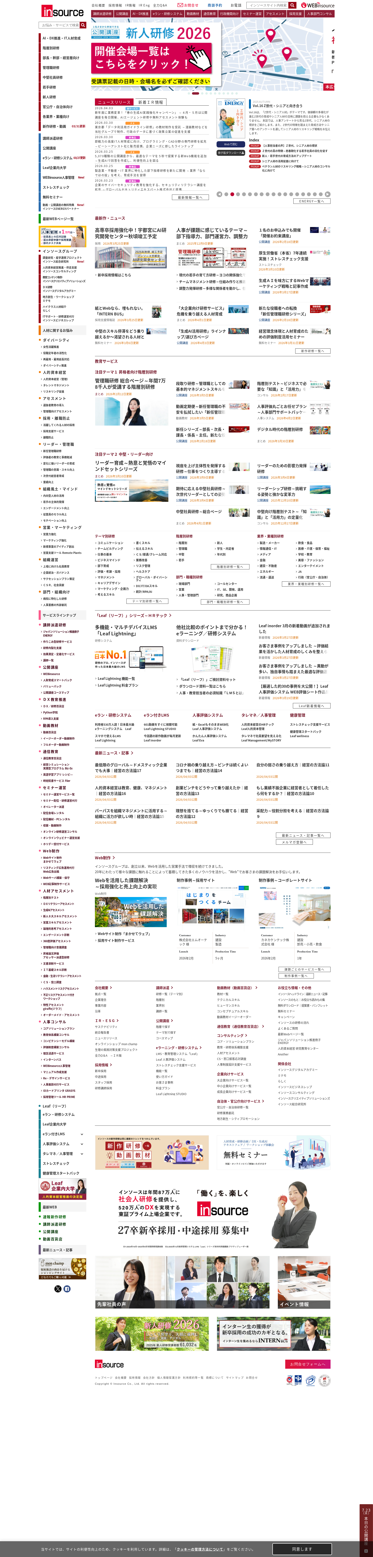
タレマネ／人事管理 (58, 1153)
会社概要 (98, 5)
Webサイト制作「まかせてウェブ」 (125, 933)
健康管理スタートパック (61, 1173)
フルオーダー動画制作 (56, 744)
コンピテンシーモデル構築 (59, 1041)
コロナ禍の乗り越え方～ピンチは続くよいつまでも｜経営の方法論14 (63, 1487)
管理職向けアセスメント (57, 411)
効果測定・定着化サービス (59, 654)
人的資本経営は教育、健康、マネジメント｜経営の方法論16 (63, 1459)
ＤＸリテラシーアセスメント (58, 904)
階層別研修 (51, 47)
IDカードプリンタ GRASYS (59, 1090)
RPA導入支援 (51, 718)
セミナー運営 (252, 13)
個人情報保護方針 (169, 1377)
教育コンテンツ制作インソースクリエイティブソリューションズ (64, 279)
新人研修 (49, 96)
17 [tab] (321, 194)
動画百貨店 (49, 732)
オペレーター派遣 (53, 807)
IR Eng (144, 5)
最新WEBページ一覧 (58, 218)
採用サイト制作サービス (116, 940)
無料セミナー (53, 197)
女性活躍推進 (51, 347)
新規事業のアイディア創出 (58, 546)
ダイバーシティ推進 (55, 365)
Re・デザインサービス (56, 1078)
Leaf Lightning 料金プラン (118, 685)
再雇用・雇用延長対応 (56, 359)
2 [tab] (198, 93)
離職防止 (48, 437)
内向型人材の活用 (53, 495)
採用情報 (115, 5)
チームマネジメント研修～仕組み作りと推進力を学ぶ (212, 281)
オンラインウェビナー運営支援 (61, 838)
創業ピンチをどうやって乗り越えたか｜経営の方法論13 (63, 1501)
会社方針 (149, 1377)
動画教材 (193, 13)
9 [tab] (228, 93)
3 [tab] (202, 93)
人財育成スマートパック (57, 680)
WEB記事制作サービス (56, 884)
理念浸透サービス (53, 1053)
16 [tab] (315, 194)
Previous (219, 194)
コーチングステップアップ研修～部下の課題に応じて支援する (63, 1313)
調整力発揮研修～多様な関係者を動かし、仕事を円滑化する (212, 288)
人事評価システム (56, 1143)
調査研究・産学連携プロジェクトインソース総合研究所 (62, 259)
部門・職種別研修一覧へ (225, 602)
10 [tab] (232, 93)
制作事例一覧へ (296, 976)
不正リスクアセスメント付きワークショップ (58, 996)
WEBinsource (51, 674)
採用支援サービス (53, 431)
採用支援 (295, 13)
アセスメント (275, 13)
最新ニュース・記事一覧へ (303, 835)
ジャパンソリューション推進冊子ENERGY (61, 633)
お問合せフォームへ (308, 1364)
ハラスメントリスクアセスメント (61, 988)
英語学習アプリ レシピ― (58, 774)
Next (328, 194)
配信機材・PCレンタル (56, 819)
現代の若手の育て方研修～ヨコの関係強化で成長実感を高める (212, 274)
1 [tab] (191, 93)
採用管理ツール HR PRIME (59, 1097)
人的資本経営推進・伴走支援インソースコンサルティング (60, 269)
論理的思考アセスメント (57, 928)
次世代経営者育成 (53, 476)
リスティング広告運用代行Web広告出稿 (58, 869)
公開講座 (49, 148)
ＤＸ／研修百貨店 (53, 706)
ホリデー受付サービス (56, 844)
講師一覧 (48, 660)
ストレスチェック (56, 187)
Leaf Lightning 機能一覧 (116, 678)
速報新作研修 (54, 1216)
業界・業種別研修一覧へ (306, 584)
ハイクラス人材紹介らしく (54, 308)
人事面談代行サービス (56, 1084)
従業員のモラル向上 (55, 514)
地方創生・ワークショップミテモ (58, 299)
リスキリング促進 (53, 391)
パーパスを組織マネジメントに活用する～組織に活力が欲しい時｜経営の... (63, 1473)
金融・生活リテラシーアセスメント (62, 976)
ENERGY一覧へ (312, 201)
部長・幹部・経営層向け (61, 57)
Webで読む (231, 144)
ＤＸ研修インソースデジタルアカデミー (59, 289)
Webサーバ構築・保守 (56, 878)
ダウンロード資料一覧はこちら (202, 686)
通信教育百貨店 (52, 758)
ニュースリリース (114, 102)
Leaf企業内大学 (54, 167)
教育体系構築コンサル (56, 1035)
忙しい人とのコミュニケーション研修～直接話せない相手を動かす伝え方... (63, 1248)
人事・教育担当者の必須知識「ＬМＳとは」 (212, 692)
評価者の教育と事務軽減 (57, 457)
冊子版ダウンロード (230, 153)
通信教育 (209, 13)
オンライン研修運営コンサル (60, 831)
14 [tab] (303, 194)
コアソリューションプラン (59, 1028)
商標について (215, 1377)
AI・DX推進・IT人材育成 (62, 38)
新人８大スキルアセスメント (60, 916)
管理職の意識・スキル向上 (59, 469)
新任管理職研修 (52, 451)
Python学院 (50, 712)
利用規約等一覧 (193, 1377)
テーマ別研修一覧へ (147, 601)
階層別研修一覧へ (230, 567)
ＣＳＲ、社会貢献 (53, 585)
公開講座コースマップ (56, 692)
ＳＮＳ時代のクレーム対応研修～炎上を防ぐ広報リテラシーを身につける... (63, 1291)
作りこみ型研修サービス (57, 641)
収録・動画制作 (52, 825)
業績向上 (48, 482)
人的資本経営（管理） (56, 379)
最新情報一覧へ (190, 197)
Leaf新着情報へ (312, 705)
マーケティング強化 (55, 540)
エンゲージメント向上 (56, 508)
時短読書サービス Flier (56, 781)
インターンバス (52, 1059)
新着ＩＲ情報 (150, 102)
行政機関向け (229, 13)
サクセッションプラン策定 (59, 579)
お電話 (236, 5)
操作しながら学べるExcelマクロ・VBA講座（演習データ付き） (63, 1418)
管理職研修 (51, 67)
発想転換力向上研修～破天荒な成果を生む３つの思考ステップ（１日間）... (63, 1235)
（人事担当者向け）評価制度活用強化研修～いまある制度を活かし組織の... (63, 1340)
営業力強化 (49, 534)
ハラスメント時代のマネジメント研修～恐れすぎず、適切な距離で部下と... (63, 1263)
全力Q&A (160, 5)
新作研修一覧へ (313, 351)
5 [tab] (211, 93)
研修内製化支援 (52, 648)
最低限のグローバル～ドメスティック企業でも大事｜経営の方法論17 (63, 1445)
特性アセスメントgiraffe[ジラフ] (53, 1007)
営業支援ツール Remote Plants (62, 553)
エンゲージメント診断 (56, 935)
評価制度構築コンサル (56, 1047)
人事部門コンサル (319, 13)
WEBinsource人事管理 (58, 177)
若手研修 (49, 87)
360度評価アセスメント (57, 941)
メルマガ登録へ (294, 842)
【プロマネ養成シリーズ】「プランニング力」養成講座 (63, 1404)
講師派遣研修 (53, 138)
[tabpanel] (212, 54)
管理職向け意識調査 (55, 947)
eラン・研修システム (64, 157)
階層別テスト (51, 897)
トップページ (104, 1377)
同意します (302, 1549)
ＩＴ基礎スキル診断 (55, 970)
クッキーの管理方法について (200, 1549)
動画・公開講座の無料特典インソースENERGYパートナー (61, 207)
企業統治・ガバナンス (56, 572)
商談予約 (215, 5)
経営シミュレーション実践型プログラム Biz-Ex (58, 766)
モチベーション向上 (55, 520)
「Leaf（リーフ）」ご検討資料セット (207, 679)
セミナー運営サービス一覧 (59, 794)
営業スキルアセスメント (57, 922)
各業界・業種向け (56, 116)
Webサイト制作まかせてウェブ (52, 859)
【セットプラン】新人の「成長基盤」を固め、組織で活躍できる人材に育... (63, 1390)
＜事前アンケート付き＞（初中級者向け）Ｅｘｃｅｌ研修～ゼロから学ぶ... (63, 1355)
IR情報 (130, 5)
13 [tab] (297, 194)
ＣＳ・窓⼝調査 (52, 982)
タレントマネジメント (56, 385)
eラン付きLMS (54, 1133)
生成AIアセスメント (53, 910)
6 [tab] (215, 93)
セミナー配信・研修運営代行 (60, 800)
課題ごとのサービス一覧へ (305, 969)
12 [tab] (291, 194)
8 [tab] (224, 93)
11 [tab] (236, 93)
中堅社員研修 (53, 77)
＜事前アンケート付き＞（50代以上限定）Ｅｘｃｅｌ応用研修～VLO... (63, 1369)
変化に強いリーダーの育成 (59, 463)
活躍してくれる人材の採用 (59, 425)
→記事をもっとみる (73, 1511)
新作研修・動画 (64, 126)
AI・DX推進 (141, 13)
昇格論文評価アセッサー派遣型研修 (56, 955)
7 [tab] (219, 93)
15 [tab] (309, 194)
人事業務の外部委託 (55, 605)
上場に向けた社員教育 (56, 566)
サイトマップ (235, 1377)
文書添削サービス (53, 963)
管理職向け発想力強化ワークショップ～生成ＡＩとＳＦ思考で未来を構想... (63, 1277)
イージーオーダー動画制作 (59, 738)
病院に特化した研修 (55, 598)
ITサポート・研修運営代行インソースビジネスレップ (58, 318)
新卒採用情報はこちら (114, 274)
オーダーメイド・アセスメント (61, 1015)
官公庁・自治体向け (58, 106)
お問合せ (191, 5)
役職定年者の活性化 (55, 353)
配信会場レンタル (53, 813)
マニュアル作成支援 (55, 1072)
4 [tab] (206, 93)
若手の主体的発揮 (53, 502)
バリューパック (52, 686)
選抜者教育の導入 (53, 405)
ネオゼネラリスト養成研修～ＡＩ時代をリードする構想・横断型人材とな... (63, 1327)
